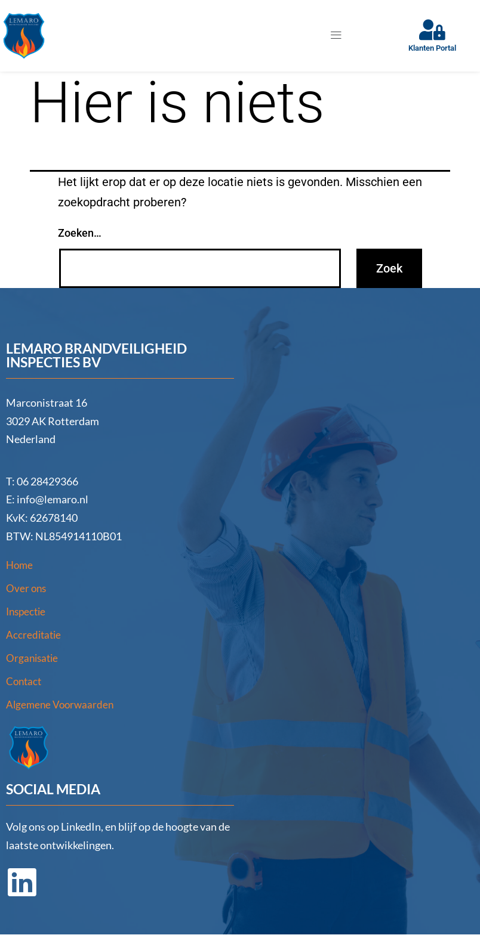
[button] (336, 36)
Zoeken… (79, 233)
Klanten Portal (432, 48)
